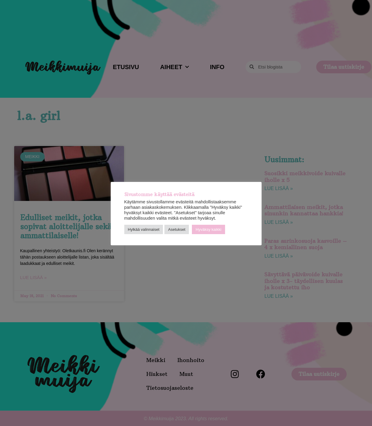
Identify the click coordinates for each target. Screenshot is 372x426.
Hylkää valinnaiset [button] (144, 229)
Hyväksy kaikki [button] (208, 229)
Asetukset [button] (176, 229)
